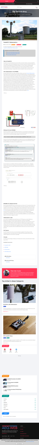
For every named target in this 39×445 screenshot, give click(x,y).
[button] (37, 1)
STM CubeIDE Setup (7, 336)
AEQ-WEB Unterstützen (24, 435)
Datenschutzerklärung (30, 441)
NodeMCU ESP (7, 245)
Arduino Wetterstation (30, 73)
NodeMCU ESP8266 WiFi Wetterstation (11, 47)
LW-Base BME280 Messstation (12, 385)
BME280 (6, 247)
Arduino (20, 399)
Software (20, 402)
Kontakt (21, 429)
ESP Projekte (20, 409)
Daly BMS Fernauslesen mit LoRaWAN (14, 378)
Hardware (19, 44)
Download (8, 257)
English (25, 44)
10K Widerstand (8, 251)
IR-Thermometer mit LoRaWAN (12, 382)
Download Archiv (23, 433)
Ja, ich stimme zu (19, 443)
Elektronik (20, 404)
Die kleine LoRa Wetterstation (10, 304)
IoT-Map (21, 431)
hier (28, 90)
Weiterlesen (5, 311)
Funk (20, 407)
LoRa (20, 400)
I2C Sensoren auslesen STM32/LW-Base (14, 389)
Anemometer (7, 249)
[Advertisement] (19, 101)
